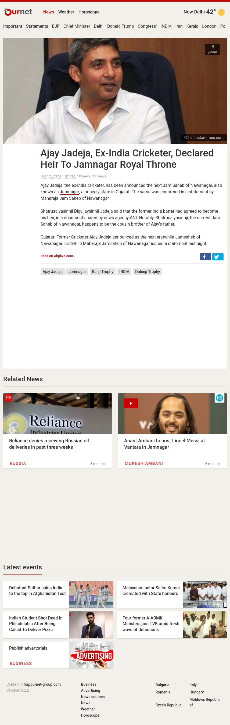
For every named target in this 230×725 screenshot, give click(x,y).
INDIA (165, 26)
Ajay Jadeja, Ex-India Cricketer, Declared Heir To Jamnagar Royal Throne (127, 159)
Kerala (192, 26)
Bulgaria (163, 685)
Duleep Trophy (147, 271)
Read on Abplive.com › (58, 256)
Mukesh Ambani (144, 463)
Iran (178, 26)
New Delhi (194, 12)
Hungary (196, 692)
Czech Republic (168, 705)
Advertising (90, 690)
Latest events (22, 567)
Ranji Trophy (102, 271)
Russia (18, 463)
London (209, 26)
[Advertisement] (132, 318)
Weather (66, 12)
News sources (93, 697)
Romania (163, 692)
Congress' (147, 26)
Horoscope (88, 12)
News (48, 12)
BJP (56, 26)
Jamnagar (69, 191)
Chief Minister (76, 26)
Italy (193, 685)
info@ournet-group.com (40, 684)
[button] (205, 256)
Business (21, 663)
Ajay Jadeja (53, 271)
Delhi (98, 26)
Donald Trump (120, 26)
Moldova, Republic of (204, 702)
